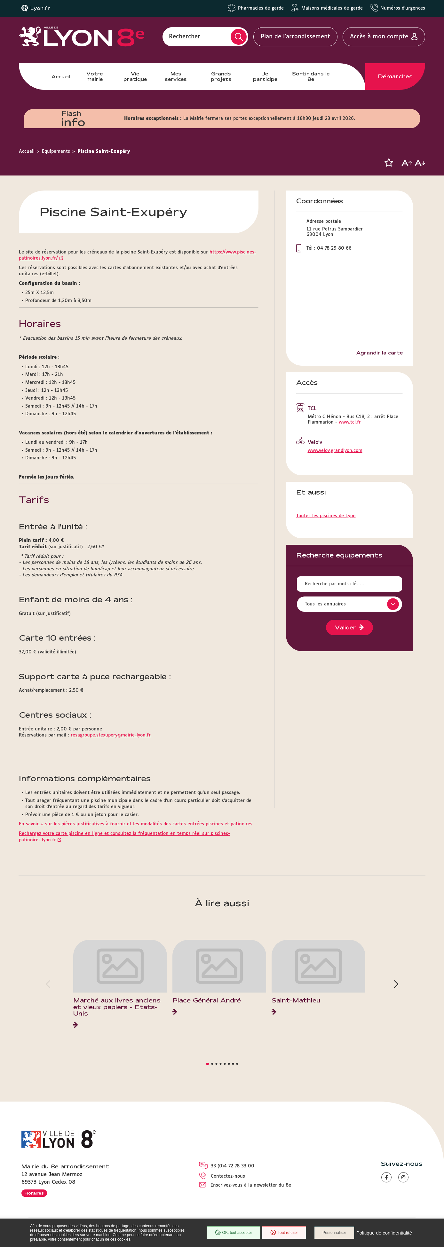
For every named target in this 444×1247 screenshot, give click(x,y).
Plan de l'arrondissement (295, 37)
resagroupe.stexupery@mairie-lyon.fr (111, 735)
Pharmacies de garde (261, 8)
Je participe (265, 76)
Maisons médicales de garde (332, 8)
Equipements (56, 151)
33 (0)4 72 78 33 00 (232, 1166)
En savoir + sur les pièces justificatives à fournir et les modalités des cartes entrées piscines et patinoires (135, 824)
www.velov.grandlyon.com (335, 450)
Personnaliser (334, 1232)
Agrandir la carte (379, 352)
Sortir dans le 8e (310, 76)
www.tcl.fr (350, 422)
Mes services (176, 76)
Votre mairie (94, 76)
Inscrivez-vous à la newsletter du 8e (251, 1185)
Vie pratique (135, 76)
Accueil (61, 76)
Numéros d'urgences (402, 8)
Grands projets (221, 76)
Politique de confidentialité (384, 1232)
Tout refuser (284, 1232)
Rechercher (184, 37)
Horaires (34, 1193)
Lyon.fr (40, 8)
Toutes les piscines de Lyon (326, 516)
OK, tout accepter (233, 1232)
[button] (388, 163)
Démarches (395, 76)
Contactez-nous (228, 1176)
